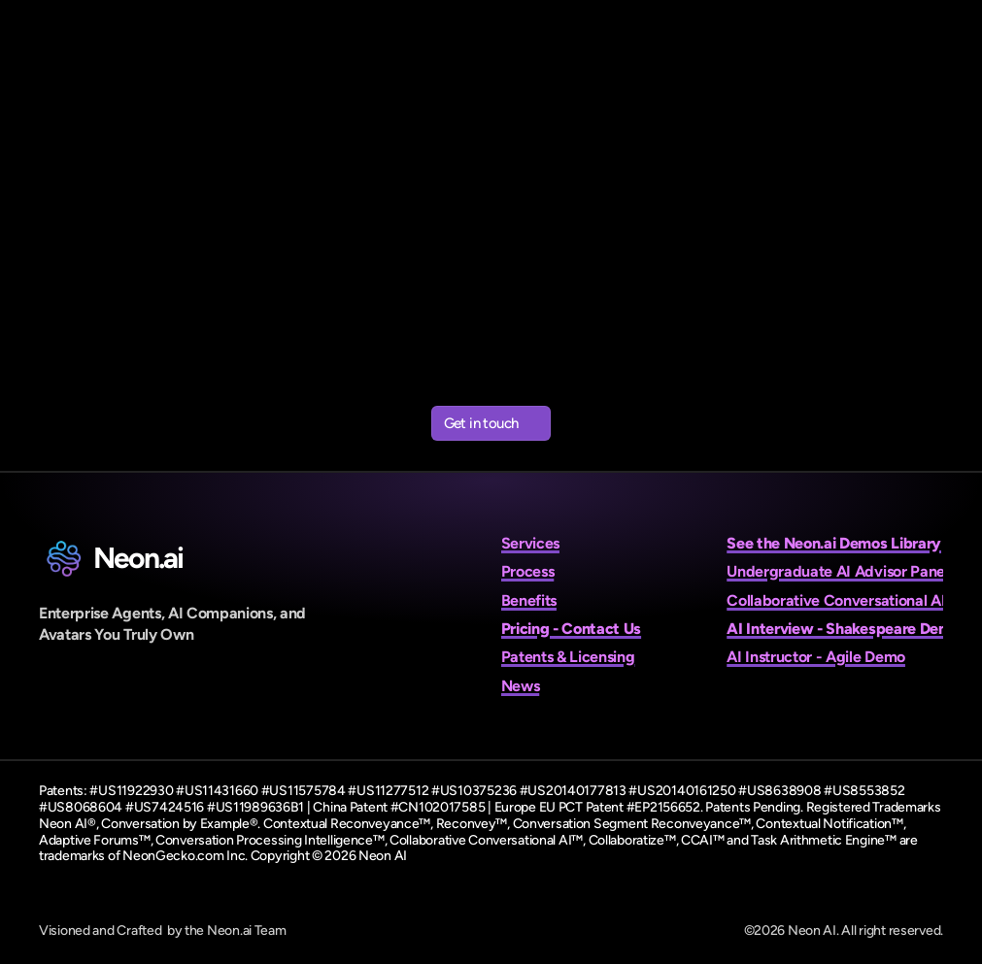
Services (530, 543)
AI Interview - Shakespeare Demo (843, 628)
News (520, 686)
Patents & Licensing (568, 657)
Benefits (529, 600)
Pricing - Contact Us (571, 628)
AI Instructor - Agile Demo (816, 657)
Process (528, 571)
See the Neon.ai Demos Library (834, 543)
